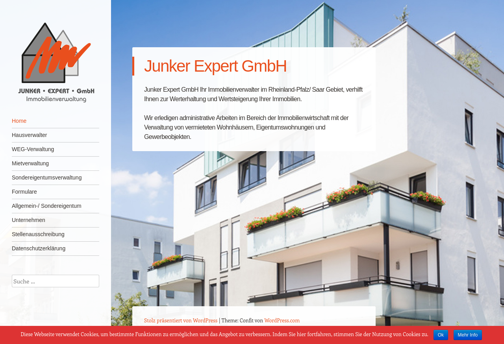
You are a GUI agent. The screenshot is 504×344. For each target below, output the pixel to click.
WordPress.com (282, 320)
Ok (441, 335)
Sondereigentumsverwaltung (47, 177)
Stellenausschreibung (38, 234)
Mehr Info (468, 335)
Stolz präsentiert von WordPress (180, 320)
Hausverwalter (29, 135)
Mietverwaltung (30, 163)
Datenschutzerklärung (38, 248)
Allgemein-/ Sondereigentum (47, 206)
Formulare (24, 192)
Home (19, 121)
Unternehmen (28, 220)
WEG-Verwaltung (33, 149)
